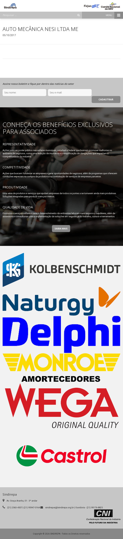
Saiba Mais (61, 221)
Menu (114, 15)
